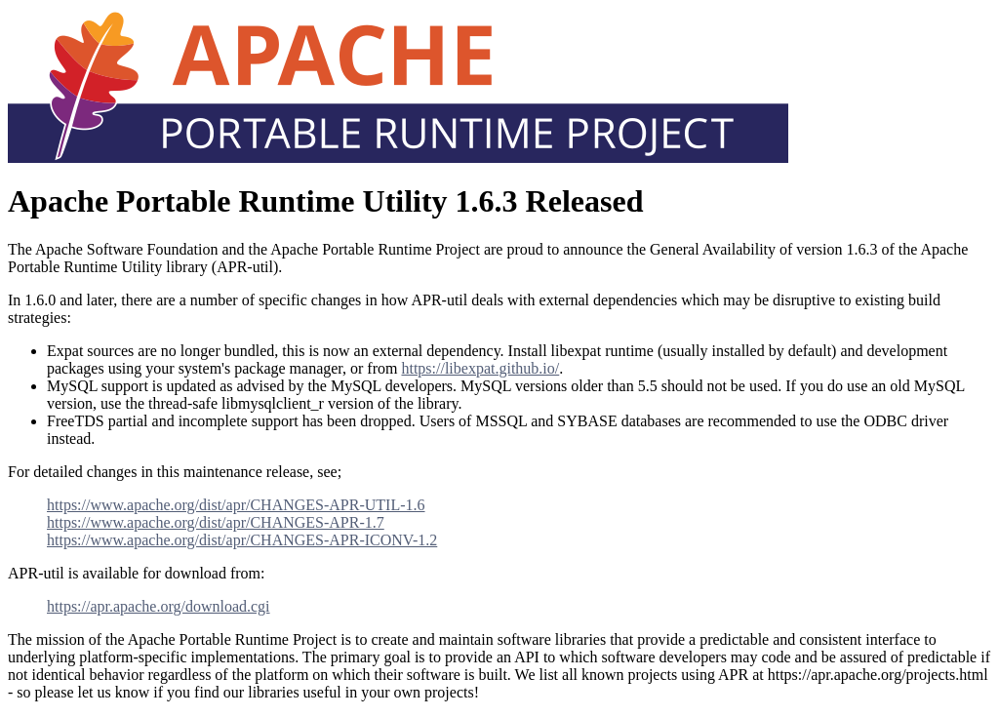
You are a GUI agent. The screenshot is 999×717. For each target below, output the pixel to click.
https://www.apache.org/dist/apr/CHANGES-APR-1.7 (215, 522)
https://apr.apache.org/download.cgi (158, 606)
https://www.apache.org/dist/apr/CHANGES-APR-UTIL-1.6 (236, 505)
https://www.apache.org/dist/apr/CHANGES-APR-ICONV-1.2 (242, 540)
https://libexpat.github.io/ (480, 368)
